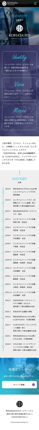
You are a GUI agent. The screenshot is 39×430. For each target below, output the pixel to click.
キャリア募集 (19, 384)
